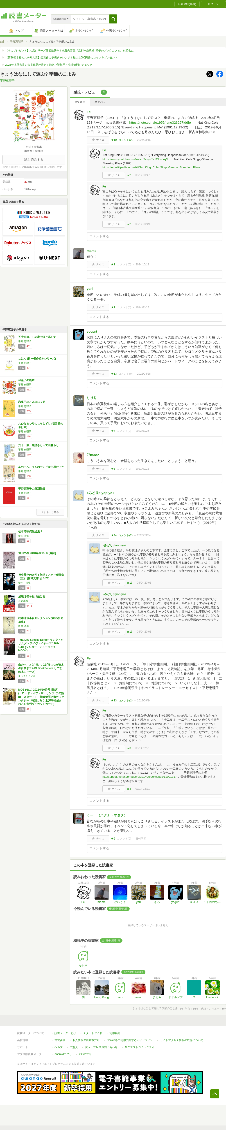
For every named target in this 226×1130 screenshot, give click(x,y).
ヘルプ (58, 1047)
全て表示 (80, 102)
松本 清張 (23, 535)
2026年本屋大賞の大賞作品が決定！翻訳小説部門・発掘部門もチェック (48, 64)
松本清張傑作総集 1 (30, 531)
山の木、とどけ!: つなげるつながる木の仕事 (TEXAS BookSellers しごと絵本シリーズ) (41, 668)
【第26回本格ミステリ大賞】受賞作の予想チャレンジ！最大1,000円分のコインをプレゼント (61, 57)
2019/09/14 (144, 700)
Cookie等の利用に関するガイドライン (130, 1040)
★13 (114, 373)
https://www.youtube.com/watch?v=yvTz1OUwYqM (135, 159)
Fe (89, 112)
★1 (113, 264)
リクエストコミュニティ (139, 1047)
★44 (114, 535)
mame (91, 251)
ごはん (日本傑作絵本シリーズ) (37, 358)
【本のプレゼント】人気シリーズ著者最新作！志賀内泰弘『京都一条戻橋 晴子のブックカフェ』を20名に (69, 50)
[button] (113, 18)
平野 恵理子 (24, 341)
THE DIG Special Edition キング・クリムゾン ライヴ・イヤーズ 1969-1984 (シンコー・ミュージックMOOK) (40, 645)
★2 (129, 175)
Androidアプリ (63, 1054)
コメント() (125, 140)
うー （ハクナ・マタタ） (107, 815)
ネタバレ (100, 102)
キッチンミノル (27, 676)
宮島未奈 (23, 600)
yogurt (92, 331)
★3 (129, 748)
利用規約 (114, 1033)
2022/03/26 (142, 430)
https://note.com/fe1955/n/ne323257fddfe (160, 122)
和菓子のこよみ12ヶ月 (31, 402)
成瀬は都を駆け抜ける (31, 596)
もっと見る (50, 512)
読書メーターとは (65, 1033)
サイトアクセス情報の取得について (181, 1040)
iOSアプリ (85, 1054)
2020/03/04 (144, 535)
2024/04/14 (142, 307)
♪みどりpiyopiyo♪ (100, 493)
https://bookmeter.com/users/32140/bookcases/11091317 (139, 776)
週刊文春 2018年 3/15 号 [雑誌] (37, 553)
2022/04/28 (144, 373)
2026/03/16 (144, 140)
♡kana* (93, 455)
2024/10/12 (142, 264)
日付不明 (141, 838)
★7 (113, 430)
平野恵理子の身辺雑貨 (31, 488)
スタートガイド (92, 1033)
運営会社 (59, 1040)
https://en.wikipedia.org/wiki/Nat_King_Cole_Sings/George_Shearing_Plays (151, 167)
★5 (113, 468)
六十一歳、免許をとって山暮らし (38, 445)
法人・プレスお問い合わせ (101, 1047)
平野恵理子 (16, 41)
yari (90, 288)
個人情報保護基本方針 (85, 1040)
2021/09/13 (142, 468)
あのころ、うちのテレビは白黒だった (41, 467)
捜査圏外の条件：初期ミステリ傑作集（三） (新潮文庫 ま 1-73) (41, 576)
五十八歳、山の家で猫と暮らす (37, 337)
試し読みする (33, 159)
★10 (114, 140)
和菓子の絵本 (26, 380)
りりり (92, 398)
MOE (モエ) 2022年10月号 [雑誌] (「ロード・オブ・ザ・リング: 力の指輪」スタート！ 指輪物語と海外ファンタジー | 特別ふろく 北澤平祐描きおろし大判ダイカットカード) (41, 696)
